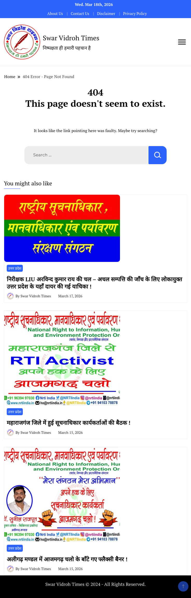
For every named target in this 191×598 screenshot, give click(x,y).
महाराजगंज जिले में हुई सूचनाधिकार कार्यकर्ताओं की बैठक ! (68, 422)
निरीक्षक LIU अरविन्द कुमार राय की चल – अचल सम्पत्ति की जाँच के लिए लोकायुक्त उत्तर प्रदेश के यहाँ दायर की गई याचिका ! (94, 282)
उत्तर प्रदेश (15, 268)
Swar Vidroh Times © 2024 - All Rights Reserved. (95, 584)
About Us (55, 13)
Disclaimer (106, 13)
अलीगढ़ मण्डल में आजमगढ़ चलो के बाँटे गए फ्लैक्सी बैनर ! (67, 559)
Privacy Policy (135, 13)
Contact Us (80, 13)
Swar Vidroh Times (71, 37)
